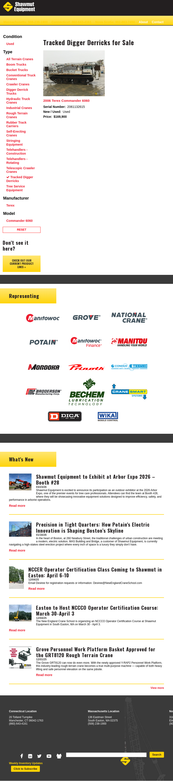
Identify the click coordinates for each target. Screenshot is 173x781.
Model (9, 213)
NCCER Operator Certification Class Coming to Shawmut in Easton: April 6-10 (95, 572)
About (143, 22)
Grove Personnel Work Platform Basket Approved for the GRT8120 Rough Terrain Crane (95, 652)
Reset (21, 229)
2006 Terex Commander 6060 (66, 100)
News (7, 29)
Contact (158, 22)
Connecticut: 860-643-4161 (71, 22)
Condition (12, 36)
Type (7, 52)
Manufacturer (16, 198)
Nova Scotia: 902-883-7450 (115, 22)
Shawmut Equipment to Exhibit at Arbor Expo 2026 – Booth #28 (95, 479)
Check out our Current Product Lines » (22, 263)
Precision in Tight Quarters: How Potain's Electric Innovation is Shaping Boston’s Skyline (93, 527)
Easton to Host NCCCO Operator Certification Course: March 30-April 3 (97, 610)
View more (157, 688)
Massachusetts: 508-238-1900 (25, 22)
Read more (17, 505)
